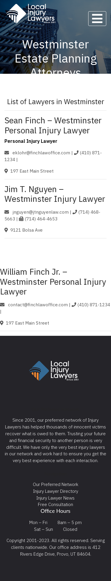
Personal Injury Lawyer (30, 141)
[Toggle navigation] (97, 18)
